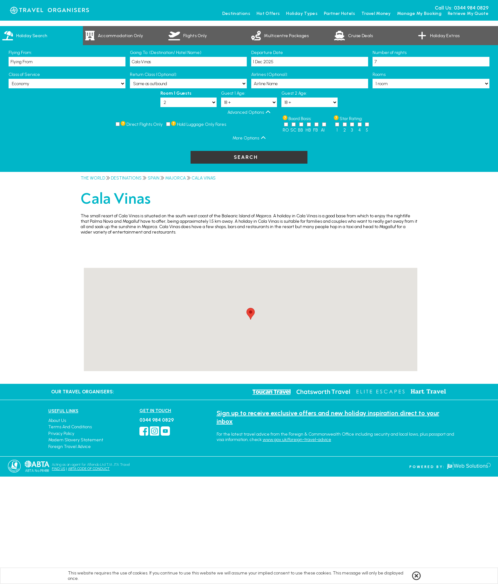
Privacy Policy (61, 541)
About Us (57, 528)
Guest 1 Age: (233, 200)
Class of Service (24, 182)
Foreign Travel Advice (69, 554)
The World (93, 285)
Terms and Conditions (70, 534)
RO (286, 237)
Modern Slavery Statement (75, 547)
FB (315, 237)
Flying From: (20, 160)
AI (323, 237)
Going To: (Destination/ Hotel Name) (165, 160)
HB (308, 237)
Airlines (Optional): (269, 182)
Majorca (175, 285)
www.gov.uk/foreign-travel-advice (297, 547)
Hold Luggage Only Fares (201, 231)
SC (293, 237)
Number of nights (390, 160)
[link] (124, 143)
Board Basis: (300, 226)
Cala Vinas (204, 285)
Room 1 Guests (176, 200)
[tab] (41, 143)
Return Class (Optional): (153, 182)
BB (300, 237)
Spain (153, 285)
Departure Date (267, 160)
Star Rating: (351, 226)
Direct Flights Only (144, 231)
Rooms (379, 182)
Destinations (126, 285)
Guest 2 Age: (294, 200)
